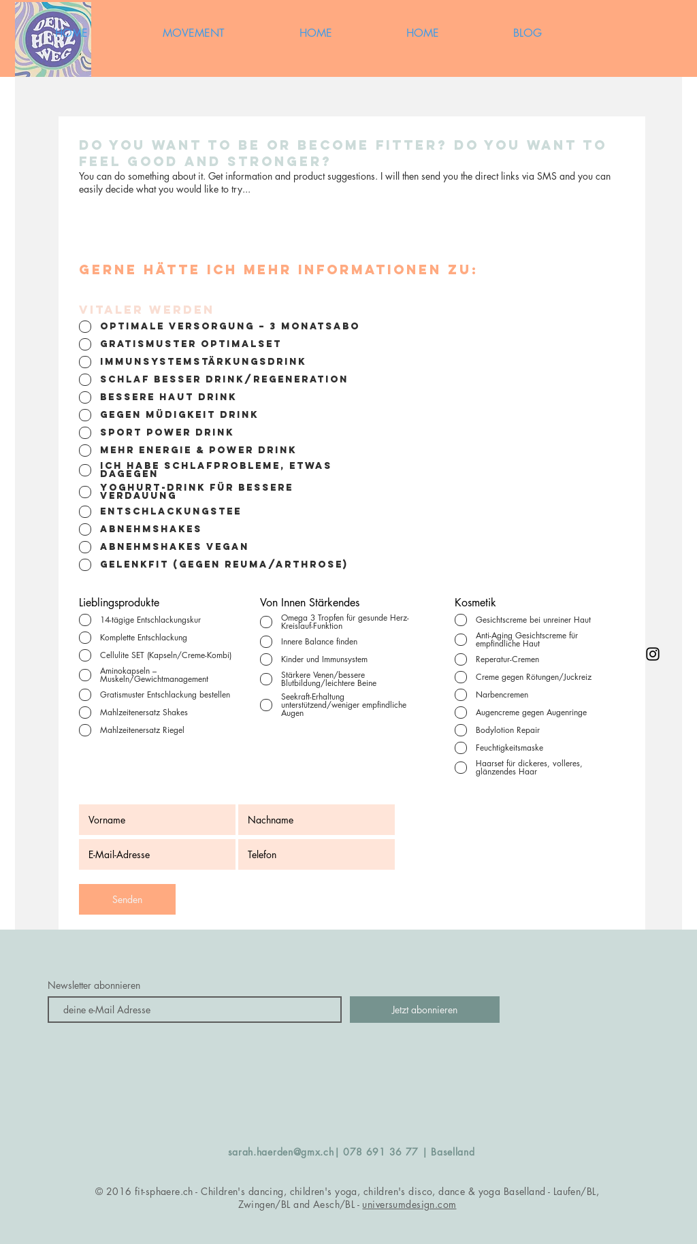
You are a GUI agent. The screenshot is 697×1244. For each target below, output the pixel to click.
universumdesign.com (409, 1204)
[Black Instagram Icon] (653, 654)
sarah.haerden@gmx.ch (281, 1151)
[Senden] (127, 899)
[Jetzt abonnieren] (425, 1009)
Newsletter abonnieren (94, 985)
